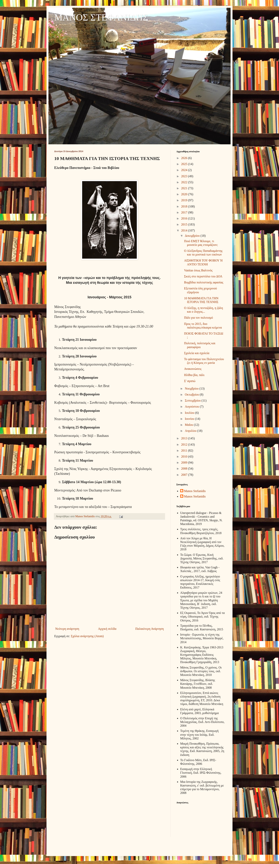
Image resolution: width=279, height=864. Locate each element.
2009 (184, 462)
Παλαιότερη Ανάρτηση (149, 628)
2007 (184, 474)
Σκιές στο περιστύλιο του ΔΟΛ (203, 276)
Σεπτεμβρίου (193, 400)
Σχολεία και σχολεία (196, 353)
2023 (184, 176)
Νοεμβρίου (192, 388)
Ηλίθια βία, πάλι (194, 375)
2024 (184, 170)
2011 (184, 450)
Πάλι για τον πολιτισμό (198, 317)
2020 (184, 194)
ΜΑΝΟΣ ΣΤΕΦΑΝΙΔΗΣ (101, 17)
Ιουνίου (190, 418)
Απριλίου (191, 430)
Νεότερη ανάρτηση (67, 628)
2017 (184, 212)
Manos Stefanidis (85, 516)
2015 (184, 224)
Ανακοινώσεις (193, 368)
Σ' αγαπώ (189, 381)
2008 (184, 468)
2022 (184, 182)
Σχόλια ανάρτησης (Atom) (87, 636)
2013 (184, 438)
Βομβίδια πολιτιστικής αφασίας (203, 282)
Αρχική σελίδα (107, 628)
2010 (184, 456)
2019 (184, 200)
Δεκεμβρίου (193, 235)
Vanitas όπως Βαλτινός (198, 270)
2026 (184, 158)
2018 (184, 206)
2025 (184, 164)
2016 (184, 218)
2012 (184, 444)
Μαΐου (189, 424)
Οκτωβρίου (192, 394)
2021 (184, 188)
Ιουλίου (190, 412)
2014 (184, 230)
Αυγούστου (192, 406)
